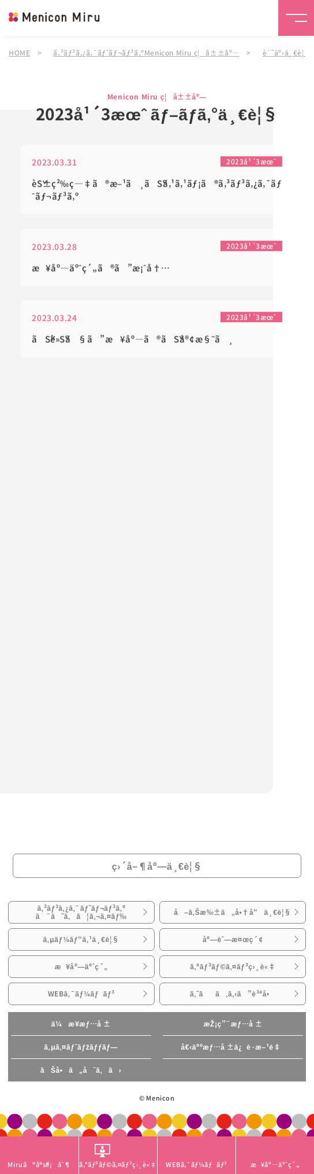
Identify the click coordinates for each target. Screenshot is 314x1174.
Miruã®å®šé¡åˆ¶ (39, 1164)
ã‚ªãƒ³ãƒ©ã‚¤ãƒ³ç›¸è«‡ (232, 966)
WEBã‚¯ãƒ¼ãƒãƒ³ (81, 993)
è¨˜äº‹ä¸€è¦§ (287, 52)
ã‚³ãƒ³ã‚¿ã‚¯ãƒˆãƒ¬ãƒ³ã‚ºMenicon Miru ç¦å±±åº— (146, 52)
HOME (19, 52)
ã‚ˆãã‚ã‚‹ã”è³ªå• (233, 993)
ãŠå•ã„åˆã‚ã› (80, 1070)
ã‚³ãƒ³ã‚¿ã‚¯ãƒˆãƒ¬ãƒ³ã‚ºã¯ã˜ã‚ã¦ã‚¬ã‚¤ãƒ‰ (81, 912)
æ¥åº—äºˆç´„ (81, 966)
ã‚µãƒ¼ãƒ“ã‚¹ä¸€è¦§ (81, 939)
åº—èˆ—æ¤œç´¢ (233, 939)
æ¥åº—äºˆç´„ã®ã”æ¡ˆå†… (101, 269)
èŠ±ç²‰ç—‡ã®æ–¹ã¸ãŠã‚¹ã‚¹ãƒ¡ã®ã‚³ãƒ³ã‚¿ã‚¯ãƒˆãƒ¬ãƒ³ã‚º (157, 191)
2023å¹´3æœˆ (251, 162)
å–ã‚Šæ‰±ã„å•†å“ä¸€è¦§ (232, 912)
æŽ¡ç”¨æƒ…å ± (233, 1023)
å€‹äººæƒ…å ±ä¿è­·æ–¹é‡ (233, 1047)
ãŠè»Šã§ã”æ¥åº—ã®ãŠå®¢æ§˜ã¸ (132, 340)
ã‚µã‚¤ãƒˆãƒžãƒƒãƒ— (81, 1047)
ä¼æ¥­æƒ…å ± (81, 1023)
